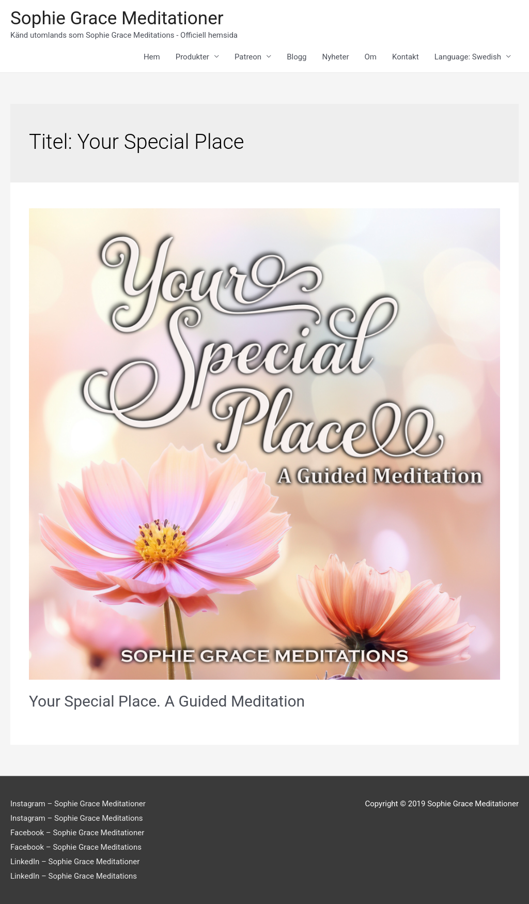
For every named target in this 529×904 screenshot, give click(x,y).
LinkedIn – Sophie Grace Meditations (73, 876)
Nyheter (335, 57)
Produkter (192, 57)
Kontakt (405, 57)
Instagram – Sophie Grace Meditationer (78, 803)
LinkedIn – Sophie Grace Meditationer (74, 861)
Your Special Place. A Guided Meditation (167, 701)
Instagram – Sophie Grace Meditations (76, 818)
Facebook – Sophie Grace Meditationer (77, 832)
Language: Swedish (467, 57)
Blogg (296, 57)
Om (371, 57)
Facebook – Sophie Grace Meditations (76, 847)
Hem (152, 57)
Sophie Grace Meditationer (117, 18)
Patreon (248, 57)
